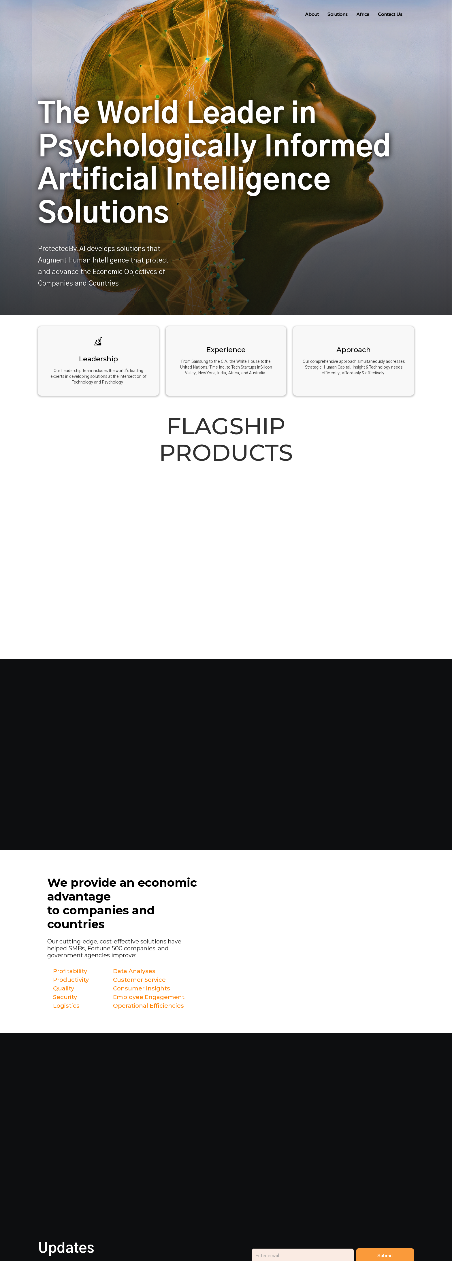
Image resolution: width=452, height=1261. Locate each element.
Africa (362, 14)
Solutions (337, 14)
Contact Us (390, 14)
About (312, 14)
